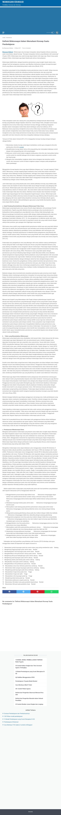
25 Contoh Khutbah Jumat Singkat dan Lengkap (29, 704)
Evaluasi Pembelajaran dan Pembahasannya (17, 713)
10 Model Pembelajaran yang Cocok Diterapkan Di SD (19, 719)
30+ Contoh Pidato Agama (23, 689)
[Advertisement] (30, 18)
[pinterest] (37, 591)
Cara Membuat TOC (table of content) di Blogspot (18, 725)
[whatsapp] (52, 591)
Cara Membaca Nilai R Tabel (23, 685)
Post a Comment (26, 48)
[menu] (3, 32)
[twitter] (23, 591)
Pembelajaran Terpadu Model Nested (26, 681)
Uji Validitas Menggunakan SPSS (25, 677)
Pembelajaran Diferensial (11, 722)
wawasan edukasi (13, 2)
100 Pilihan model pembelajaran (13, 716)
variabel (21, 147)
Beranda (30, 811)
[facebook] (9, 591)
